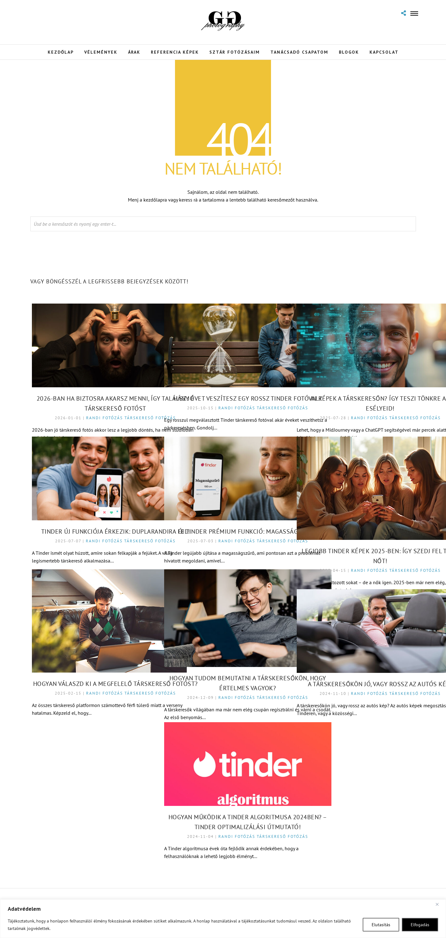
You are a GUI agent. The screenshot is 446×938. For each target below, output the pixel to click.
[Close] (439, 904)
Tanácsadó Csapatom (299, 52)
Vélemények (100, 52)
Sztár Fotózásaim (234, 52)
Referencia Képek (175, 52)
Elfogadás (420, 924)
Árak (134, 52)
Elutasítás (381, 924)
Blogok (349, 52)
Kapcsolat (384, 52)
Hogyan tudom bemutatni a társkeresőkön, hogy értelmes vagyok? (224, 660)
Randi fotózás (91, 394)
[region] (223, 918)
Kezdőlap (61, 52)
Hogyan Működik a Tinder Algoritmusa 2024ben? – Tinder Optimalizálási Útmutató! (224, 803)
